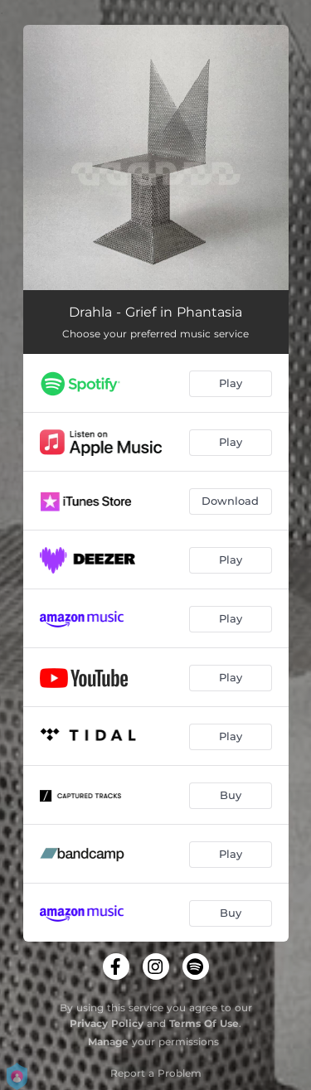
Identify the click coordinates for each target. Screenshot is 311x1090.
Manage (108, 1041)
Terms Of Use (204, 1023)
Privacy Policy (106, 1023)
